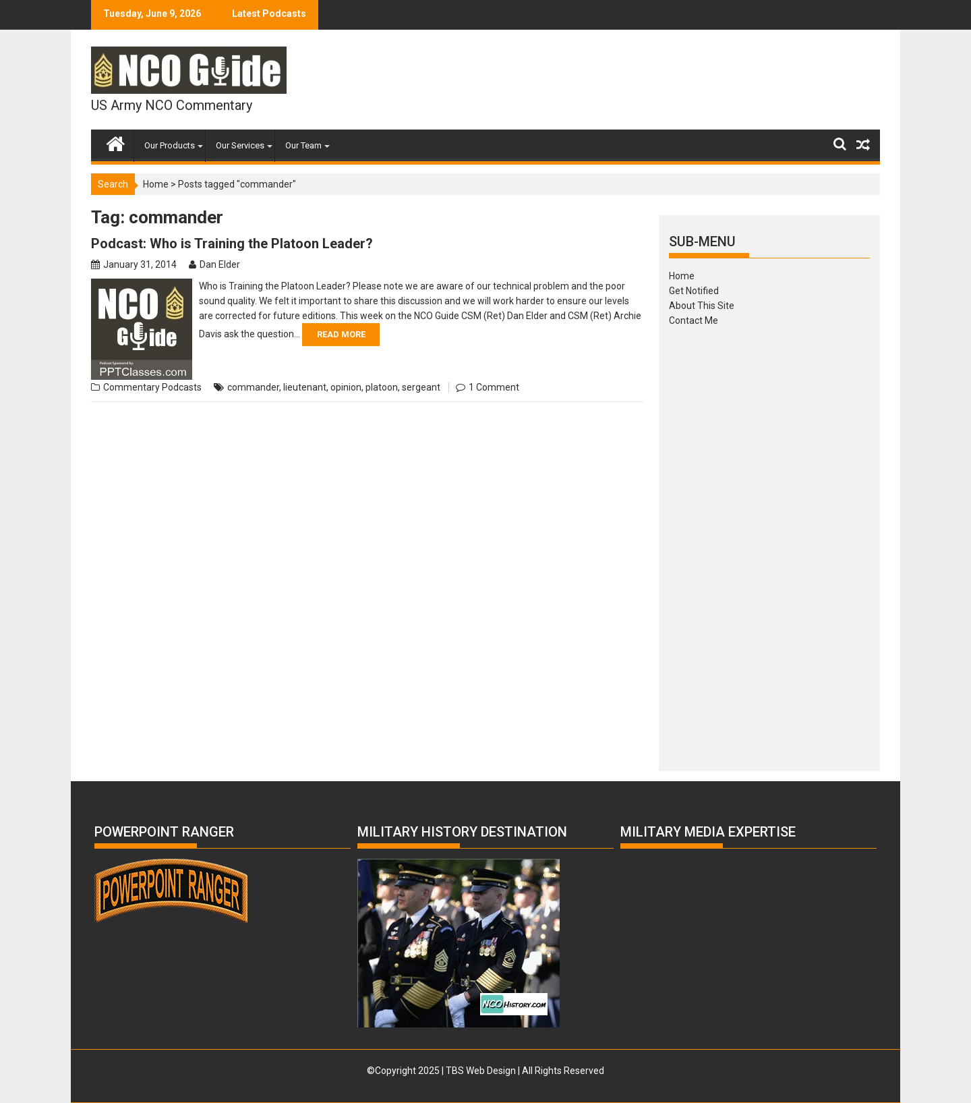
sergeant (421, 387)
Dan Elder (220, 264)
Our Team (303, 145)
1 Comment (494, 387)
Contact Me (693, 320)
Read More (341, 334)
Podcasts (182, 387)
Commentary (131, 387)
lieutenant (304, 387)
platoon (381, 387)
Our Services (240, 145)
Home (156, 184)
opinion (345, 387)
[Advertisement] (769, 544)
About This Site (701, 305)
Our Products (169, 145)
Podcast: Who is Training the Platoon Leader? (232, 243)
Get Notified (694, 290)
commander (253, 387)
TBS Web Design (481, 1070)
